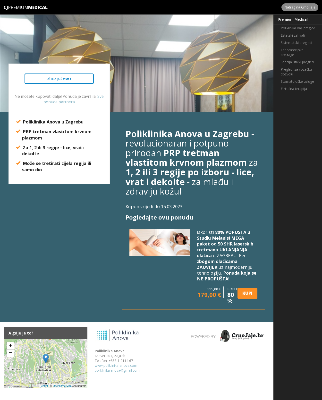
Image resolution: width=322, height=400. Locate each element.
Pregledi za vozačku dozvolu (296, 71)
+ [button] (10, 346)
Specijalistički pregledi (297, 62)
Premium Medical (293, 19)
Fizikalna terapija (294, 88)
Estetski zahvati (293, 35)
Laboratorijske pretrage (292, 52)
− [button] (10, 353)
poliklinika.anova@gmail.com (117, 370)
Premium (16, 7)
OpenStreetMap (62, 385)
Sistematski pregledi (296, 42)
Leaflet (44, 385)
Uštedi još (55, 80)
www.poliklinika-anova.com (116, 365)
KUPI (247, 293)
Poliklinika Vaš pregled (298, 28)
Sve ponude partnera (73, 99)
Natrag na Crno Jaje (299, 7)
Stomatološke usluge (297, 81)
